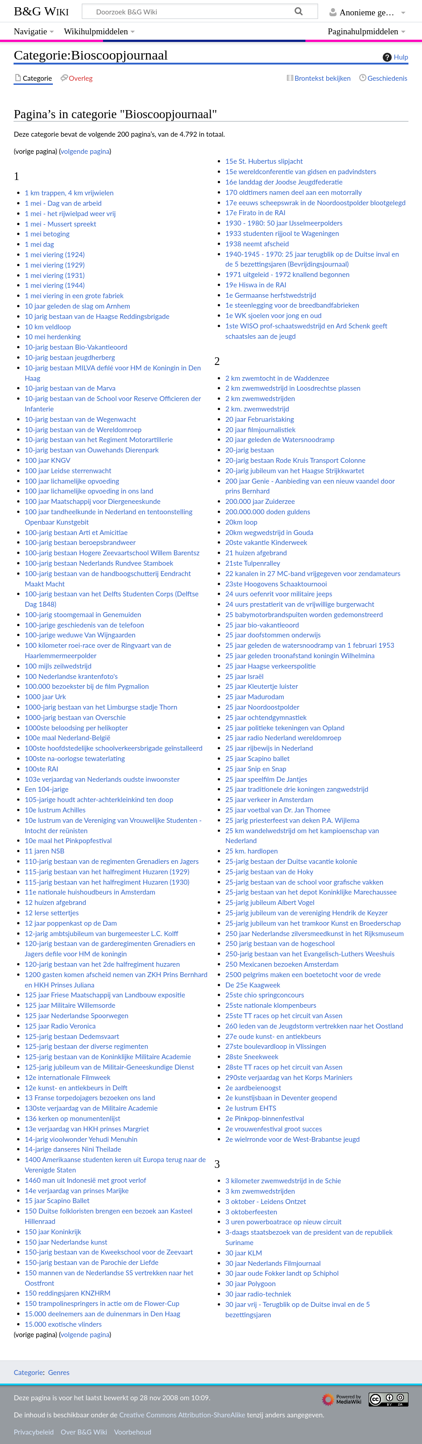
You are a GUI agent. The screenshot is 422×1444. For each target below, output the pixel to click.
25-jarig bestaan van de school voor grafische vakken (304, 882)
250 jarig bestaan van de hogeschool (280, 943)
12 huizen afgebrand (55, 902)
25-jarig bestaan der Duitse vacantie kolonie (291, 861)
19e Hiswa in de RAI (255, 285)
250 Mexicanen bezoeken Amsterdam (282, 964)
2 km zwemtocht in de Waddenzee (277, 378)
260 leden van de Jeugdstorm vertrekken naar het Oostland (314, 1026)
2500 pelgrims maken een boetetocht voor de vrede (303, 974)
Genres (58, 1372)
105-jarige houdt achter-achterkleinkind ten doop (99, 799)
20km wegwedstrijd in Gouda (269, 532)
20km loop (241, 522)
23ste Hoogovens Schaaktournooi (276, 584)
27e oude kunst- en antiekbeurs (273, 1036)
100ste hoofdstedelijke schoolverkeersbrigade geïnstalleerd (114, 748)
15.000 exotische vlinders (63, 1324)
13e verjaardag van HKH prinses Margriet (87, 1129)
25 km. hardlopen (251, 851)
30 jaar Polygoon (250, 1283)
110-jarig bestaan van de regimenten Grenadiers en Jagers (112, 861)
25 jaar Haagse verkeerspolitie (270, 666)
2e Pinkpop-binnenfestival (264, 1118)
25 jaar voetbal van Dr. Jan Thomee (278, 810)
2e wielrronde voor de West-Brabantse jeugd (292, 1139)
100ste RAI (41, 769)
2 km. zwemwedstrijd (257, 409)
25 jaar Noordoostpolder (262, 707)
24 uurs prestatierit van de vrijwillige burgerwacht (300, 604)
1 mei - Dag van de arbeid (63, 203)
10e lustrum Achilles (55, 810)
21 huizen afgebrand (256, 553)
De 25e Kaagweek (252, 985)
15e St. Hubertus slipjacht (264, 161)
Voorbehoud (132, 1432)
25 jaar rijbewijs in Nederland (269, 748)
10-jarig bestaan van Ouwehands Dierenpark (92, 450)
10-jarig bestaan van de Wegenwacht (80, 419)
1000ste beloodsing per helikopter (76, 728)
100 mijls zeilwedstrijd (58, 666)
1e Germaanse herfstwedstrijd (270, 295)
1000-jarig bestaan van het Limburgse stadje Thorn (101, 707)
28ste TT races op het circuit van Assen (283, 1067)
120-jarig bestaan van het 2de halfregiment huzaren (102, 964)
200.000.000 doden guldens (267, 511)
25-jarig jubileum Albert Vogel (269, 902)
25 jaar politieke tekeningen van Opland (285, 728)
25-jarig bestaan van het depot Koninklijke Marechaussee (311, 892)
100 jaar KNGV (47, 460)
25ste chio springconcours (264, 995)
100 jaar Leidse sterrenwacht (68, 470)
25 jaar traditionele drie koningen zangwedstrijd (297, 789)
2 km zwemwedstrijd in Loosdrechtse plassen (293, 388)
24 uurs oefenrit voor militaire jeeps (279, 594)
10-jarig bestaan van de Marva (70, 388)
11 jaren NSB (45, 851)
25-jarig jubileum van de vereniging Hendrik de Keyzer (306, 913)
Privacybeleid (34, 1432)
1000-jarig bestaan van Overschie (75, 717)
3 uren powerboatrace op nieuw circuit (283, 1222)
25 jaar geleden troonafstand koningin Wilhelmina (300, 655)
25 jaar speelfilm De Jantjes (266, 779)
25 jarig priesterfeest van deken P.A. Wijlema (292, 820)
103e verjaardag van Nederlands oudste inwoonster (102, 779)
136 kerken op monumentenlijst (73, 1118)
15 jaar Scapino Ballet (57, 1200)
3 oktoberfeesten (251, 1212)
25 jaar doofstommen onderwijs (273, 635)
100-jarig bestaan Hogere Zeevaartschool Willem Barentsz (112, 553)
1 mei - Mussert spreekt (60, 224)
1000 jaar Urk (45, 696)
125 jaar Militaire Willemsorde (70, 1005)
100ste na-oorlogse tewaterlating (75, 758)
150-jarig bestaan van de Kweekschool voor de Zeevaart (109, 1252)
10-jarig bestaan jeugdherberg (70, 357)
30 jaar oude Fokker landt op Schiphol (282, 1273)
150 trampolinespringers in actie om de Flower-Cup (102, 1303)
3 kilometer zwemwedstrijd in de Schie (283, 1180)
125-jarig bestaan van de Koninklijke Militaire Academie (108, 1056)
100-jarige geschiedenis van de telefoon (84, 625)
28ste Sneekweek (251, 1056)
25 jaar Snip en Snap (255, 769)
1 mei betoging (47, 234)
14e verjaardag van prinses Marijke (77, 1190)
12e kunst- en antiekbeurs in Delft (76, 1088)
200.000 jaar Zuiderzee (260, 501)
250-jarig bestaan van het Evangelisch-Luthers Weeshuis (309, 954)
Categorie (28, 1372)
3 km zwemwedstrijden (260, 1191)
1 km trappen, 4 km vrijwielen (69, 193)
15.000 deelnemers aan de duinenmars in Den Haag (102, 1314)
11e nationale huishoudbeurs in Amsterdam (90, 892)
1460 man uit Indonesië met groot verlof (85, 1180)
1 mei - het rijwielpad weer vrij (70, 213)
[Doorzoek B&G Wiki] (199, 11)
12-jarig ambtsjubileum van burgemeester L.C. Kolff (101, 933)
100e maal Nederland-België (67, 738)
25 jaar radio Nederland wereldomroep (283, 738)
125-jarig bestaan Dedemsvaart (72, 1036)
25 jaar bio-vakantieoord (262, 625)
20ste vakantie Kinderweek (266, 542)
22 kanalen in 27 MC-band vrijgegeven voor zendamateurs (313, 573)
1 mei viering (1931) (55, 275)
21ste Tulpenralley (252, 563)
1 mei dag (39, 244)
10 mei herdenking (53, 336)
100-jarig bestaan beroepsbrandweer (80, 542)
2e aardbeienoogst (253, 1088)
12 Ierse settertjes (52, 913)
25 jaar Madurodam (254, 696)
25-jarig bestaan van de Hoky (269, 871)
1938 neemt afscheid (257, 244)
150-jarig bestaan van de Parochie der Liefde (92, 1262)
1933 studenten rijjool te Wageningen (282, 233)
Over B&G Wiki (84, 1432)
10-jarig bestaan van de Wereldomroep (83, 429)
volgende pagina (85, 151)
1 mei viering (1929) (55, 265)
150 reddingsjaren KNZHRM (68, 1293)
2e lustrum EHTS (251, 1108)
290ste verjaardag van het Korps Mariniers (288, 1077)
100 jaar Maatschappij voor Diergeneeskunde (93, 501)
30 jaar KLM (243, 1253)
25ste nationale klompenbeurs (270, 1005)
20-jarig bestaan (249, 450)
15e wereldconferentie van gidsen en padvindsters (300, 171)
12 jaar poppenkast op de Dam (71, 923)
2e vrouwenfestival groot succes (273, 1129)
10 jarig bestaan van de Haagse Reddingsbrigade (97, 316)
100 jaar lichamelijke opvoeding (72, 481)
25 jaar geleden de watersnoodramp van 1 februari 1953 (309, 645)
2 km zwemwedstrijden (260, 398)
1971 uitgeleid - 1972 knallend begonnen (287, 274)
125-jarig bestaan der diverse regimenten (86, 1046)
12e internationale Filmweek (68, 1077)
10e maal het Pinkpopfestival (68, 840)
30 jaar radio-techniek (258, 1294)
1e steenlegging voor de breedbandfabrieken (292, 305)
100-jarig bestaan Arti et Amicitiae (76, 532)
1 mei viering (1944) (55, 285)
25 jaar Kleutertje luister (261, 686)
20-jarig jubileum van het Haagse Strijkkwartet (294, 470)
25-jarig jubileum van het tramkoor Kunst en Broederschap (313, 923)
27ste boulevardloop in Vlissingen (275, 1046)
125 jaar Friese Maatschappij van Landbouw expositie (105, 995)
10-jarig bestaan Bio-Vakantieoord (76, 347)
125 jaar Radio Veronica (60, 1026)
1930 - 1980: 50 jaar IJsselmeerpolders (283, 223)
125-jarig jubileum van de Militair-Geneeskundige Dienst (109, 1067)
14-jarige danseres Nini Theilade (73, 1149)
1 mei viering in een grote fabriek (74, 295)
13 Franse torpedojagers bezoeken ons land (90, 1097)
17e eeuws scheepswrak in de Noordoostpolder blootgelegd (315, 202)
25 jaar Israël (244, 676)
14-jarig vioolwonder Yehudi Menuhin (81, 1139)
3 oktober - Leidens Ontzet (265, 1201)
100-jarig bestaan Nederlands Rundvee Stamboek (99, 563)
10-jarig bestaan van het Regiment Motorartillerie (99, 439)
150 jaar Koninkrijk (53, 1231)
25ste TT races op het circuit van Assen (283, 1015)
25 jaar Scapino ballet (257, 758)
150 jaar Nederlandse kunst (66, 1242)
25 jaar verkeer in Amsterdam (269, 799)
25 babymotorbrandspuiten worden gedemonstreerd (304, 614)
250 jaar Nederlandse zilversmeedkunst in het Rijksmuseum (314, 933)
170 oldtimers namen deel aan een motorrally (293, 192)
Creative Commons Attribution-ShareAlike (182, 1415)
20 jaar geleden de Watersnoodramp (280, 439)
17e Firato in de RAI (255, 212)
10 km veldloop (48, 327)
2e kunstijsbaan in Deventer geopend (281, 1097)
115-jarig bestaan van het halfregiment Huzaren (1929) (107, 871)
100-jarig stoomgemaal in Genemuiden (83, 614)
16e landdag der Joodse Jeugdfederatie (283, 182)
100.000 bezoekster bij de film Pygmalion (87, 686)
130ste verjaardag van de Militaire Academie (91, 1108)
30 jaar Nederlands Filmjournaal (273, 1263)
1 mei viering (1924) (55, 254)
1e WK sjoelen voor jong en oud (273, 315)
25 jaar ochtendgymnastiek (266, 717)
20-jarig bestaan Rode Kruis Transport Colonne (295, 460)
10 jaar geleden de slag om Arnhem (77, 306)
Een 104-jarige (47, 789)
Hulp (394, 57)
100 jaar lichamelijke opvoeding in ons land (89, 491)
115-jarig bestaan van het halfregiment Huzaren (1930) (107, 882)
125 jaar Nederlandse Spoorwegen (77, 1015)
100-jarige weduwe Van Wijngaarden (80, 635)
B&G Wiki (41, 11)
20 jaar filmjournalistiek (260, 429)
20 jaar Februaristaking (259, 419)
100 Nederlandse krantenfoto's (71, 676)
